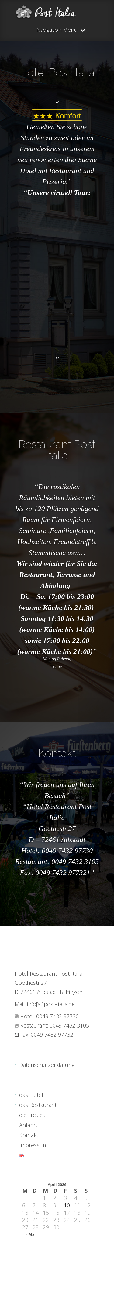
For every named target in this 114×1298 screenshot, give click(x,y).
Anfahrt (28, 1125)
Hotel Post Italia (57, 72)
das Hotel (31, 1094)
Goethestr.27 (57, 828)
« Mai (30, 1234)
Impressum (33, 1145)
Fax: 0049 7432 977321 (55, 872)
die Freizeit (32, 1115)
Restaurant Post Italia (57, 450)
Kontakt (57, 753)
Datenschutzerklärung (46, 1064)
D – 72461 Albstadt (57, 839)
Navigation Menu (57, 30)
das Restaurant (38, 1104)
